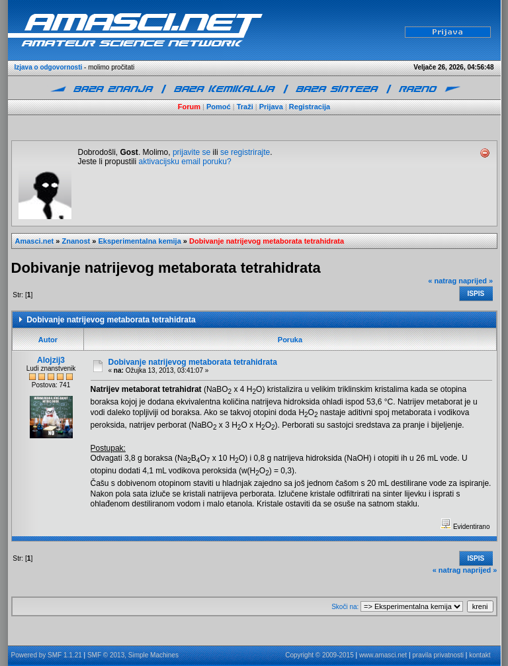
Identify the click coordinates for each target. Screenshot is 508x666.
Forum (189, 107)
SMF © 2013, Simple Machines (133, 655)
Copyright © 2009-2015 (319, 655)
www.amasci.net (383, 655)
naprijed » (475, 281)
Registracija (309, 107)
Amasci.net (34, 241)
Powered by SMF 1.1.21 (46, 655)
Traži (245, 107)
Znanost (76, 241)
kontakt (479, 655)
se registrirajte (245, 152)
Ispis (476, 293)
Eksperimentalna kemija (139, 241)
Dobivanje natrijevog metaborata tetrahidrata (266, 241)
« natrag (442, 281)
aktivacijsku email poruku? (185, 161)
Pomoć (218, 107)
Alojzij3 (51, 360)
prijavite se (191, 152)
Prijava (271, 107)
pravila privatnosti (438, 655)
